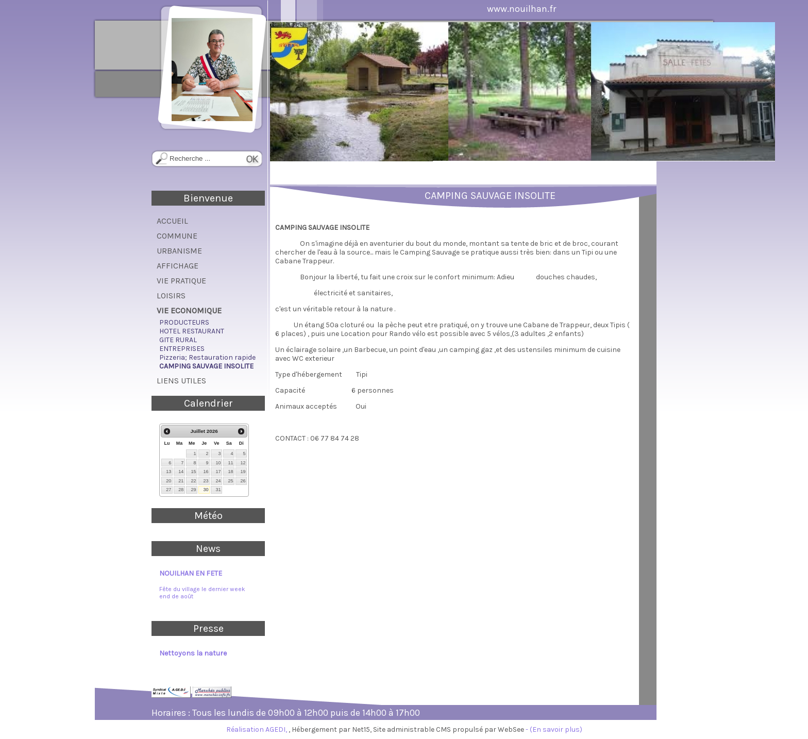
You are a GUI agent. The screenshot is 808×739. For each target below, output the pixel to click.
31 (218, 489)
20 (168, 480)
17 (218, 471)
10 (218, 462)
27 (168, 489)
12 (242, 462)
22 (193, 480)
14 (180, 471)
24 (218, 480)
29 (193, 489)
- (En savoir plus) (554, 729)
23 (205, 480)
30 (205, 489)
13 (168, 471)
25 (230, 480)
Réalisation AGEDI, (257, 729)
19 (242, 471)
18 (230, 471)
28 (180, 489)
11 (230, 462)
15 (193, 471)
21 (180, 480)
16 (205, 471)
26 (242, 480)
